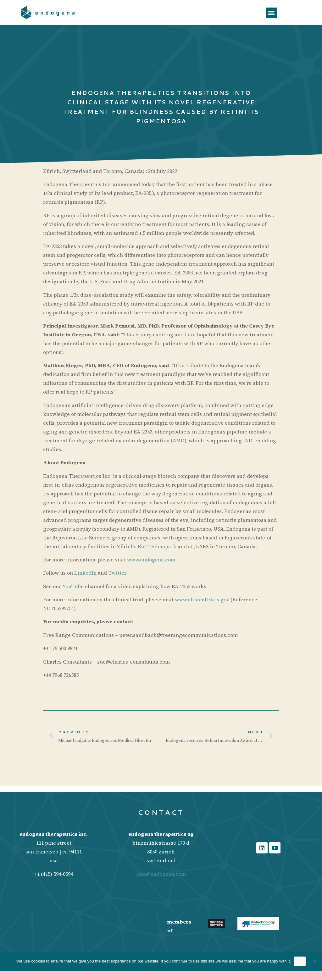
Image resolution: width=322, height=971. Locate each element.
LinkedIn (85, 572)
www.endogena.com (151, 559)
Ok (300, 961)
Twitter (117, 572)
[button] (271, 12)
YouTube (73, 586)
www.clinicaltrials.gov (202, 599)
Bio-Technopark (157, 546)
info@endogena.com (161, 873)
